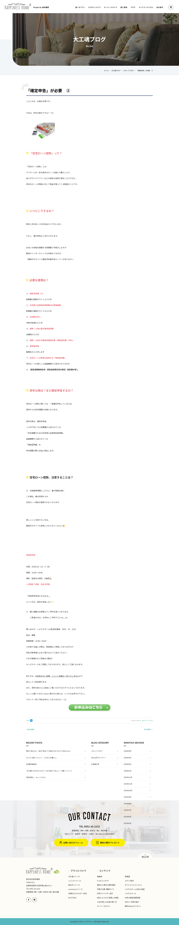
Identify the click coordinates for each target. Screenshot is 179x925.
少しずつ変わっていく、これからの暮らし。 (42, 757)
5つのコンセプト (103, 880)
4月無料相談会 (31, 764)
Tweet (28, 720)
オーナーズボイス (103, 906)
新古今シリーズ (74, 885)
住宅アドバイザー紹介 (105, 893)
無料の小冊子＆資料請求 (106, 885)
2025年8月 (127, 803)
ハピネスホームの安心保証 (135, 889)
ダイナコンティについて (133, 885)
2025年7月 (127, 810)
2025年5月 (127, 823)
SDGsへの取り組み (132, 902)
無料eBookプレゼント (133, 906)
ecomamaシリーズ (75, 889)
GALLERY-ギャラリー (98, 757)
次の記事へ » (148, 729)
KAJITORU (72, 897)
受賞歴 (127, 876)
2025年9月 (127, 797)
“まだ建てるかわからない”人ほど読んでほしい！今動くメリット (49, 771)
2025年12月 (128, 777)
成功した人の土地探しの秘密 (108, 897)
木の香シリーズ (74, 876)
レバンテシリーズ (74, 880)
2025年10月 (128, 790)
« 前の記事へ (30, 729)
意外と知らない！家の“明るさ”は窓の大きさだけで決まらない (48, 751)
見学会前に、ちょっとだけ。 (36, 777)
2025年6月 (127, 816)
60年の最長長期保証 (132, 897)
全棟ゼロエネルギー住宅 (77, 893)
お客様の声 (95, 764)
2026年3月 (127, 757)
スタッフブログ (148, 720)
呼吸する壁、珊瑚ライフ (105, 889)
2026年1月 (127, 771)
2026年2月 (127, 764)
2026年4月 (127, 751)
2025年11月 (128, 784)
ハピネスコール (130, 893)
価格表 (99, 876)
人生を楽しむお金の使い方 (107, 902)
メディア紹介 (129, 880)
